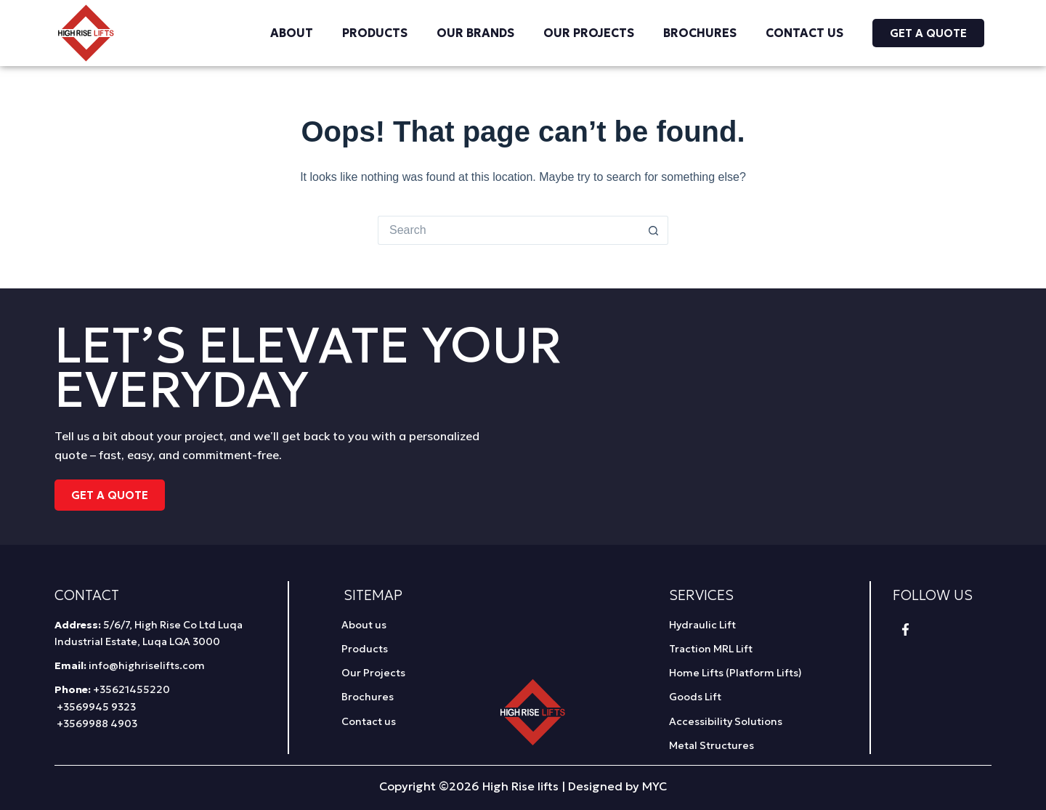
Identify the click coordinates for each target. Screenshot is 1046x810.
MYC (654, 786)
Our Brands (475, 32)
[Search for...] (508, 230)
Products (375, 32)
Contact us (804, 32)
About (291, 32)
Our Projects (588, 32)
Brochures (700, 32)
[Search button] (653, 230)
